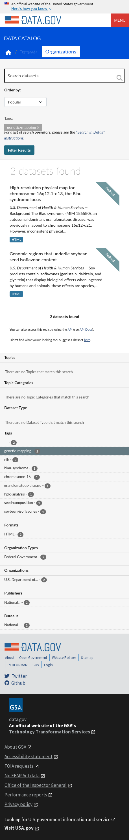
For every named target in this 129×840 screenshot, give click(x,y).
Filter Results (19, 150)
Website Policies (64, 657)
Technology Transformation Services (49, 732)
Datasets (28, 52)
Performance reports (26, 795)
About (9, 657)
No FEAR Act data (22, 776)
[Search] (119, 78)
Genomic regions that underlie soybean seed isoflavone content (49, 256)
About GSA (15, 747)
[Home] (33, 20)
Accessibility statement (29, 756)
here (87, 340)
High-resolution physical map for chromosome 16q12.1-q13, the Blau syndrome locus (46, 193)
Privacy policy (18, 804)
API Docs (86, 329)
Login (48, 665)
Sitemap (87, 657)
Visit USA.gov (19, 828)
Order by (12, 89)
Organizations (60, 51)
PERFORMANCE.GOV (23, 665)
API (70, 329)
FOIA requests (19, 766)
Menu (120, 20)
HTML (16, 239)
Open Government (33, 657)
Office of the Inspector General (36, 785)
